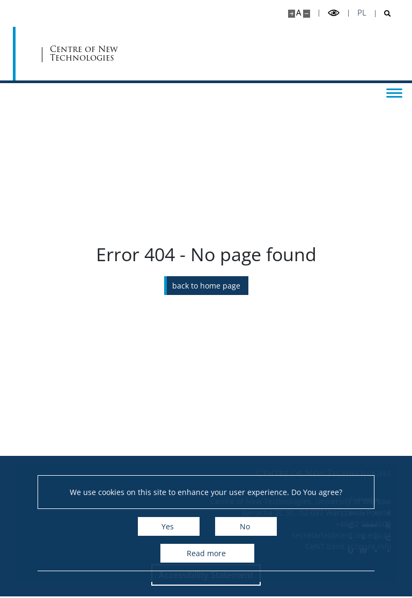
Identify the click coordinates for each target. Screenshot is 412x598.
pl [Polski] (361, 13)
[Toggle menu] (393, 92)
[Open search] (383, 13)
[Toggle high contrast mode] (334, 13)
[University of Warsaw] (78, 53)
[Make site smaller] (306, 14)
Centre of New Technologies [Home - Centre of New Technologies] (172, 54)
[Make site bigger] (291, 14)
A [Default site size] (298, 13)
